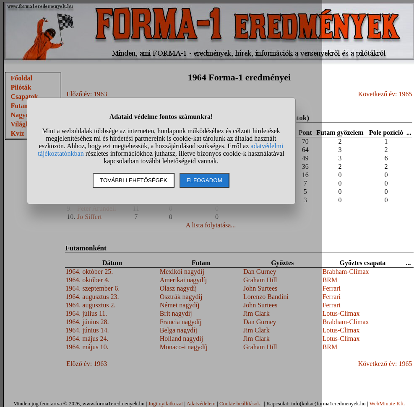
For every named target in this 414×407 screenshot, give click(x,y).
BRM (330, 279)
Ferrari (332, 288)
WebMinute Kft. (387, 403)
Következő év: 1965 (385, 94)
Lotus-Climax (341, 313)
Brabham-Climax (346, 271)
